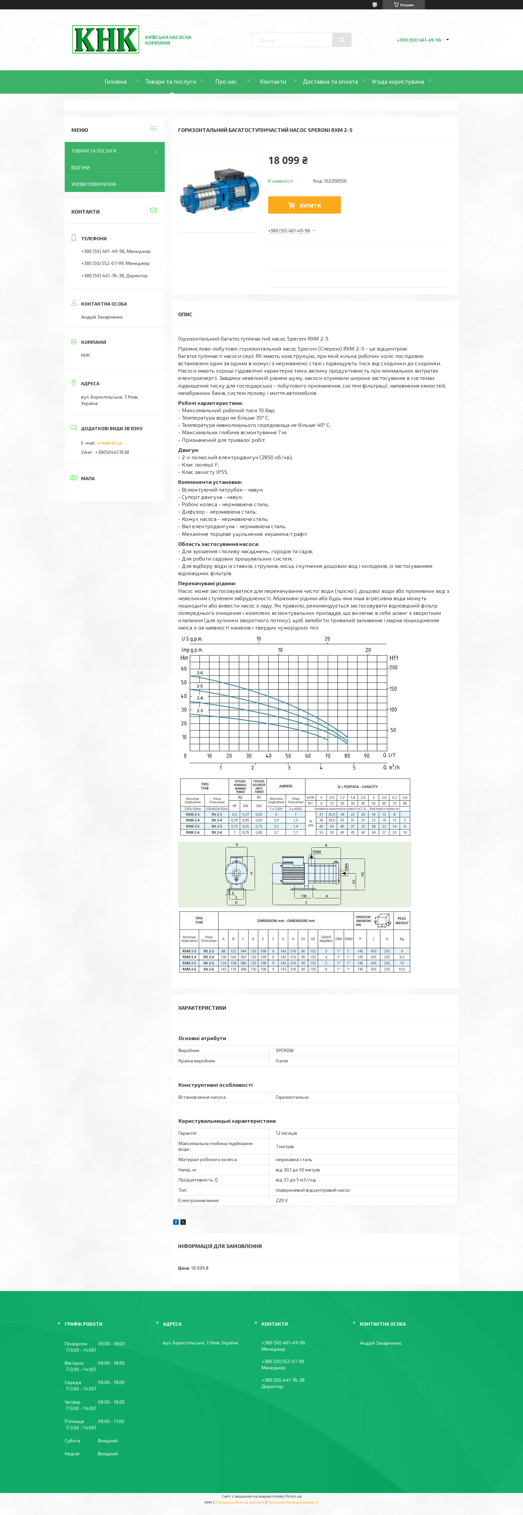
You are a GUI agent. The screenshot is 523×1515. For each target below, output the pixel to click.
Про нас (226, 81)
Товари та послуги (170, 81)
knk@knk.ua (109, 443)
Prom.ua (294, 1496)
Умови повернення (93, 184)
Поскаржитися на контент (240, 1502)
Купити (310, 205)
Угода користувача (398, 81)
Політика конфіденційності (293, 1502)
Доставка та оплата (330, 81)
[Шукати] (342, 40)
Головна (115, 81)
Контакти (273, 81)
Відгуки (80, 167)
